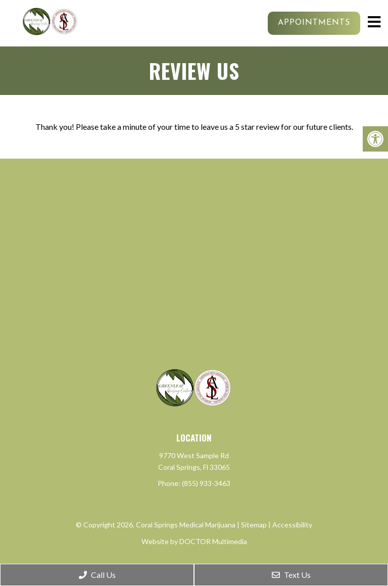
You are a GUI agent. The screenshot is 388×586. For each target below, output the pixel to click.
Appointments (314, 23)
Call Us (97, 574)
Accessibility (292, 524)
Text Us (291, 574)
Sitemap (254, 524)
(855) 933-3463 (206, 483)
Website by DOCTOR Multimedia (194, 541)
